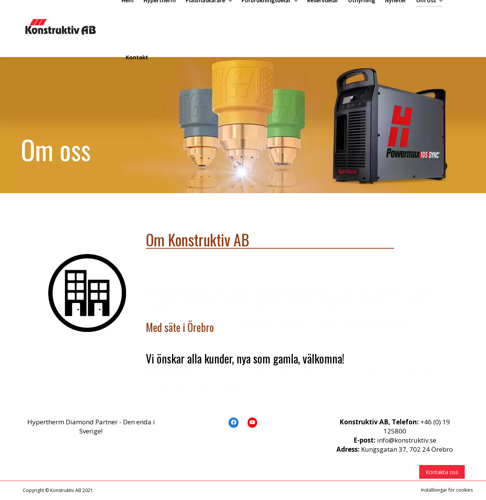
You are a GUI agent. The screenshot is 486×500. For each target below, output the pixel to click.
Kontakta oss (442, 472)
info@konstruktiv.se (406, 440)
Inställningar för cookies (447, 490)
